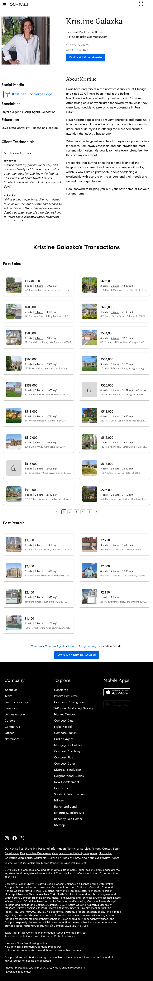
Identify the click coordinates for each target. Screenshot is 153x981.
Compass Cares (64, 763)
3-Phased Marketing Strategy (74, 708)
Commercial (62, 788)
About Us (11, 690)
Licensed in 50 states (18, 971)
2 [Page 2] (70, 511)
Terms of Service (78, 848)
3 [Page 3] (76, 511)
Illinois (71, 646)
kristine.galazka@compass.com (87, 37)
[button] (4, 4)
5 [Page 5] (89, 511)
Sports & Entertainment (70, 794)
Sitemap (59, 825)
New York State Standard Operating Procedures (33, 946)
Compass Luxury (65, 733)
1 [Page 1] (63, 511)
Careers (10, 720)
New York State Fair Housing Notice (26, 943)
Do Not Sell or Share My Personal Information (35, 848)
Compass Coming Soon (70, 702)
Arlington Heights (89, 646)
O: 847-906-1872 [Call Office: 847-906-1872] (77, 50)
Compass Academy (67, 751)
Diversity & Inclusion (67, 770)
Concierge (61, 690)
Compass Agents (55, 646)
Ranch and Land (65, 806)
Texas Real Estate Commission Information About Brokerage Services (46, 932)
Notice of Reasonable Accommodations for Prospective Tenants (43, 950)
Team (8, 696)
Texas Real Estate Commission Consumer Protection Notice (40, 936)
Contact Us (12, 727)
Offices (9, 733)
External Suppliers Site (69, 813)
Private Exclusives (66, 696)
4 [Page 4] (83, 511)
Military (59, 800)
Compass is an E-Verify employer (74, 853)
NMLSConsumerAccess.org (69, 967)
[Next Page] (96, 511)
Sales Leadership (16, 702)
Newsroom (12, 739)
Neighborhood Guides (69, 776)
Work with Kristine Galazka (85, 57)
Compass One (64, 720)
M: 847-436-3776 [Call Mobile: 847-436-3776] (77, 45)
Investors (11, 708)
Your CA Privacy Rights (103, 858)
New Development (66, 782)
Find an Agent (63, 739)
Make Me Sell (63, 727)
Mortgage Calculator (68, 745)
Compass (36, 646)
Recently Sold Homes (68, 819)
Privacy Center (101, 848)
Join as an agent (16, 714)
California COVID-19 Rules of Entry (57, 858)
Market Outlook (64, 714)
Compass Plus (63, 757)
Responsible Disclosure (35, 853)
